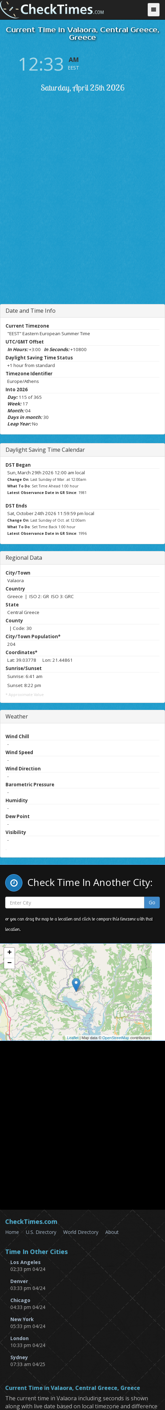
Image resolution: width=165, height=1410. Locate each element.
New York (22, 1319)
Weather (17, 716)
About (112, 1232)
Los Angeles (25, 1262)
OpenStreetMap (116, 1038)
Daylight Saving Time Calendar (45, 450)
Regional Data (24, 557)
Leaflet (72, 1038)
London (19, 1338)
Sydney (19, 1357)
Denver (19, 1281)
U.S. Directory (41, 1232)
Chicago (20, 1300)
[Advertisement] (83, 214)
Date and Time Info (31, 310)
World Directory (80, 1232)
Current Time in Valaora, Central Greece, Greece (72, 1388)
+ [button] (9, 953)
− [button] (9, 963)
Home (12, 1232)
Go (152, 902)
